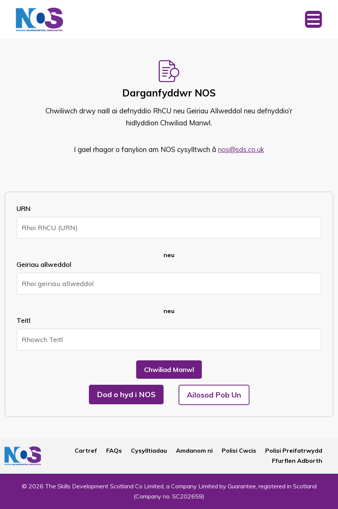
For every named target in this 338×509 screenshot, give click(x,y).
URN (23, 208)
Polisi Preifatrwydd (293, 450)
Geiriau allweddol (44, 264)
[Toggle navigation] (313, 19)
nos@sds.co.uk (241, 149)
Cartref (86, 450)
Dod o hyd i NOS (126, 394)
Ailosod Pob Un (214, 394)
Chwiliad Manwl (169, 369)
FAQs (114, 450)
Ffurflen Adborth (297, 460)
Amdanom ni (194, 450)
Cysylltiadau (149, 450)
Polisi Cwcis (239, 450)
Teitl (23, 320)
